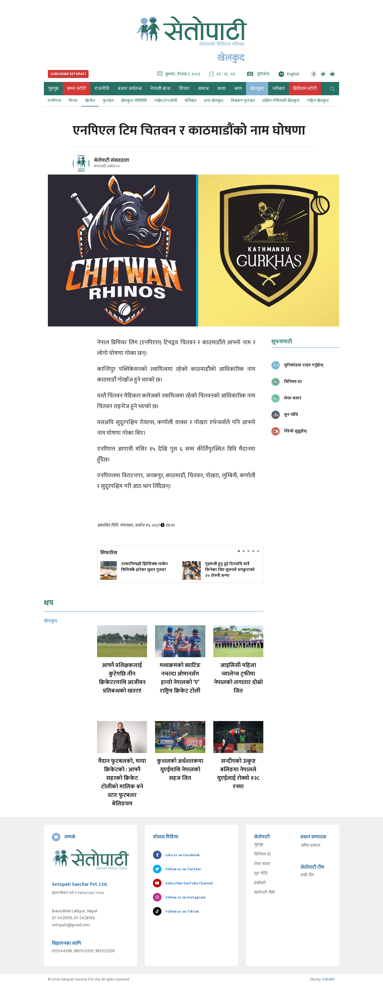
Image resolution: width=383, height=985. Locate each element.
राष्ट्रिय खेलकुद (318, 100)
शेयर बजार (262, 863)
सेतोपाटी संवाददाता (111, 160)
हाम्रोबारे (260, 883)
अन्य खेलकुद (213, 100)
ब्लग (238, 89)
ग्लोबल (278, 89)
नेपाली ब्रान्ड (160, 89)
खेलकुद (257, 89)
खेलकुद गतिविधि (134, 100)
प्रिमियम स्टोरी (305, 89)
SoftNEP (328, 979)
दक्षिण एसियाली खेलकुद (280, 100)
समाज (203, 89)
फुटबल (108, 100)
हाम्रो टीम (307, 875)
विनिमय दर (262, 854)
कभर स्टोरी (76, 89)
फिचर (73, 100)
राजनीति (102, 89)
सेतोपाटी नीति (264, 892)
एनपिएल (54, 100)
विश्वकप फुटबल (243, 100)
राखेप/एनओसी (165, 100)
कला (221, 89)
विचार (184, 89)
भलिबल (190, 100)
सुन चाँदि (261, 873)
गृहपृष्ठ (258, 844)
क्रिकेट (90, 100)
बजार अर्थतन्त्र (130, 89)
